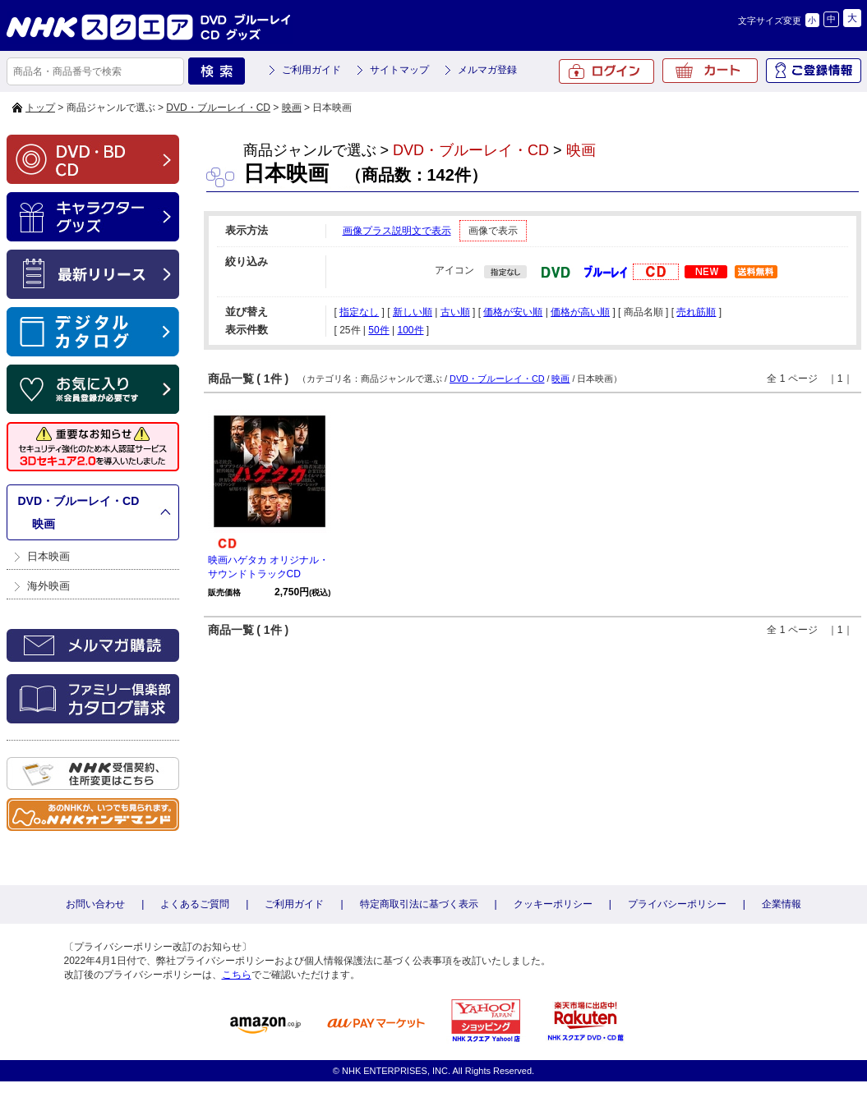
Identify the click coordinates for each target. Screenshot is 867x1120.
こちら (236, 974)
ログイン (606, 71)
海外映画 (48, 586)
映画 (292, 107)
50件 (378, 330)
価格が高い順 (580, 312)
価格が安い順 (512, 312)
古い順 (455, 312)
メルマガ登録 (487, 70)
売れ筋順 (696, 312)
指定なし (359, 312)
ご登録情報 (813, 70)
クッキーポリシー (553, 904)
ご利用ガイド (311, 70)
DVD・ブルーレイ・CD (218, 107)
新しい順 (412, 312)
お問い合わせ (95, 904)
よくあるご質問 (194, 904)
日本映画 (48, 556)
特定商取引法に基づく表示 (419, 904)
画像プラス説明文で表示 (397, 230)
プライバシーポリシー (677, 904)
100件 (410, 330)
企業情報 (781, 904)
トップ (40, 107)
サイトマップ (399, 70)
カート (710, 70)
